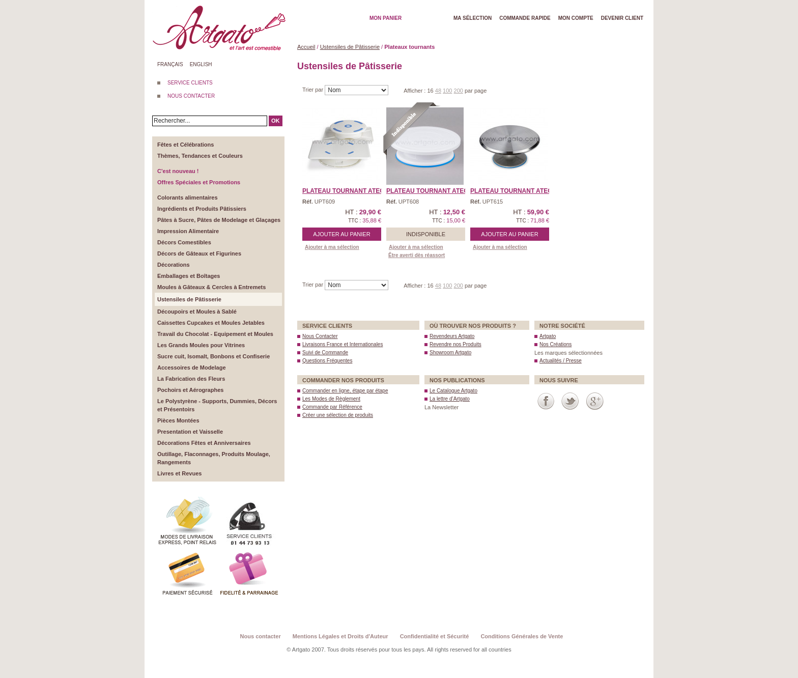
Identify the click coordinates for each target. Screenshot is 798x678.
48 (438, 91)
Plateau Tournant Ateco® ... (351, 190)
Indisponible (425, 234)
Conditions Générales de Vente (521, 636)
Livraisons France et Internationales (342, 344)
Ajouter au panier (341, 234)
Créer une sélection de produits (337, 415)
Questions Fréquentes (327, 360)
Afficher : (415, 91)
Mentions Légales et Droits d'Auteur (340, 636)
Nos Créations (555, 344)
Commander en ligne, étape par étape (345, 390)
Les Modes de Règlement (331, 399)
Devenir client (622, 18)
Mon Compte (575, 18)
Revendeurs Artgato (452, 336)
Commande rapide (525, 18)
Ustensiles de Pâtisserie (350, 47)
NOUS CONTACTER (191, 96)
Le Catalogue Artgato (453, 390)
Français (170, 64)
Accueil (306, 47)
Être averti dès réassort (416, 255)
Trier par (313, 90)
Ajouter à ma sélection (332, 247)
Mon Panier (385, 18)
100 (447, 91)
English (201, 64)
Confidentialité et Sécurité (434, 636)
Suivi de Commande (325, 352)
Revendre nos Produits (455, 344)
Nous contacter (260, 636)
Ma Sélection (472, 18)
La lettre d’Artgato (450, 399)
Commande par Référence (332, 407)
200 (458, 91)
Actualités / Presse (560, 360)
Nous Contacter (319, 336)
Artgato (547, 336)
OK (275, 121)
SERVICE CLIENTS (190, 83)
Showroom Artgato (450, 352)
